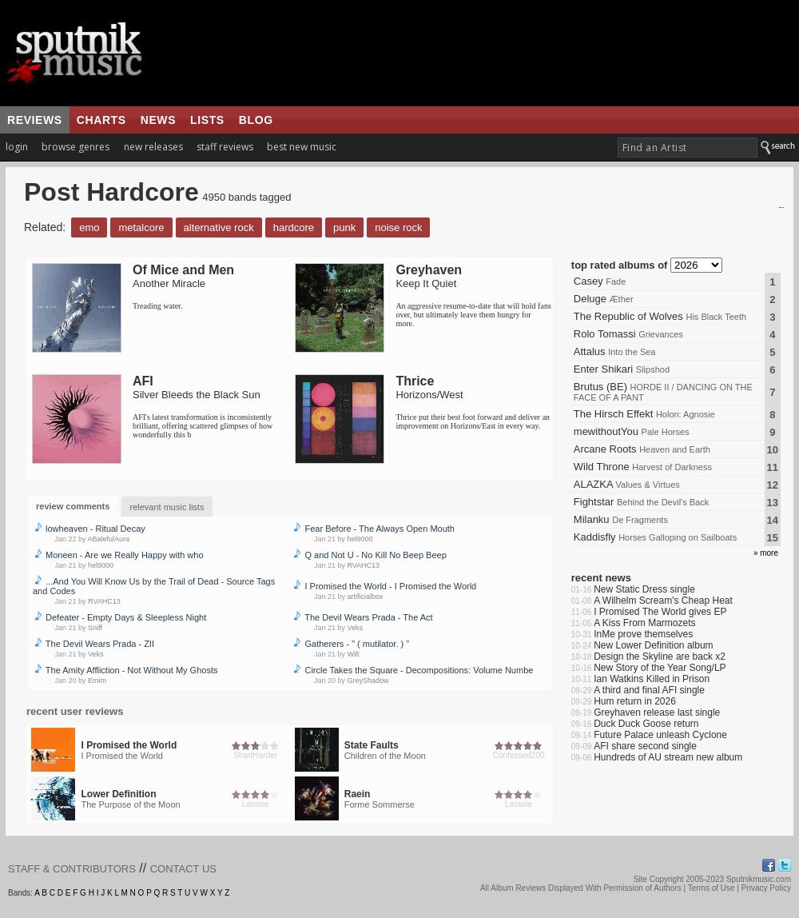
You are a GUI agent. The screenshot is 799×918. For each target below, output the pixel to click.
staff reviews (225, 147)
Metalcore (141, 227)
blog (256, 120)
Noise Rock (398, 227)
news (158, 120)
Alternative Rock (219, 227)
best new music (301, 147)
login (17, 147)
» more (765, 553)
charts (101, 120)
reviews (34, 120)
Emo (89, 227)
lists (207, 120)
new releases (153, 147)
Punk (344, 227)
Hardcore (293, 227)
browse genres (75, 147)
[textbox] (687, 148)
